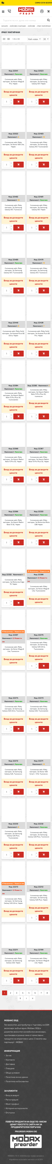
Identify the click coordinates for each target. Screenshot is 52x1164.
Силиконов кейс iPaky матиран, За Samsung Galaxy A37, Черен (38, 81)
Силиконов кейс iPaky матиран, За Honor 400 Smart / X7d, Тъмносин (39, 771)
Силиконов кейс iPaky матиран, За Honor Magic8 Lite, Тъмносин (13, 649)
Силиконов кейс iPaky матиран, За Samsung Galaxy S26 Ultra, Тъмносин (13, 708)
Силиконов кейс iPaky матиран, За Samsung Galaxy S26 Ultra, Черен (13, 901)
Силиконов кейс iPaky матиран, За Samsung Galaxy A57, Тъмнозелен (38, 144)
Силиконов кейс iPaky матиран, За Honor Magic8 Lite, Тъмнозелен (38, 588)
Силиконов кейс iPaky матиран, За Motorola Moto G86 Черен (39, 522)
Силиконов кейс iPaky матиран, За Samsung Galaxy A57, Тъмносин (13, 207)
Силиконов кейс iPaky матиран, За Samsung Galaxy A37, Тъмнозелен (13, 270)
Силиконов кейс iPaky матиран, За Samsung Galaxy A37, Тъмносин (38, 270)
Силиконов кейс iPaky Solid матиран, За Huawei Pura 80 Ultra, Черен (13, 333)
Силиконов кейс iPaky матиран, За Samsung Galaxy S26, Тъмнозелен (38, 708)
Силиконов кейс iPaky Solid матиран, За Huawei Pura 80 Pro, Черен (39, 333)
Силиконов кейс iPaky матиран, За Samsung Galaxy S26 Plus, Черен (39, 897)
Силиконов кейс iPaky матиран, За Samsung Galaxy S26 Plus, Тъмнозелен (13, 834)
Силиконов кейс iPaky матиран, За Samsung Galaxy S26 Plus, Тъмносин (38, 834)
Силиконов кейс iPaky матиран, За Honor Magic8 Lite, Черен (38, 960)
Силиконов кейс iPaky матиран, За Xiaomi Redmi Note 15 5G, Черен (13, 522)
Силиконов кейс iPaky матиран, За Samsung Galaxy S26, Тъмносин (13, 771)
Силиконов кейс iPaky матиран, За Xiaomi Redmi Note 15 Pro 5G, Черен (13, 459)
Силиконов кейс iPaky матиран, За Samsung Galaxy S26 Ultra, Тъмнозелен (38, 645)
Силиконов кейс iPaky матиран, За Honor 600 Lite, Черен (13, 144)
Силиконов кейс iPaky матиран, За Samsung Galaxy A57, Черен (38, 207)
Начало (4, 26)
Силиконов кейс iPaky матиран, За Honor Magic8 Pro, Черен (13, 81)
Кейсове (31, 26)
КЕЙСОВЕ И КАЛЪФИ (18, 26)
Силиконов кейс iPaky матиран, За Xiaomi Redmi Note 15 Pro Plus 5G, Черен (38, 459)
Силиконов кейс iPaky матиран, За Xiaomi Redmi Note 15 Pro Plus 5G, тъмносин (38, 393)
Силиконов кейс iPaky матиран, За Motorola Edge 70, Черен (13, 582)
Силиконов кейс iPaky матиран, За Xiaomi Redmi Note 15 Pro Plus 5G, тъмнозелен (13, 396)
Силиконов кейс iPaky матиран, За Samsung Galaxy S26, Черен (13, 960)
